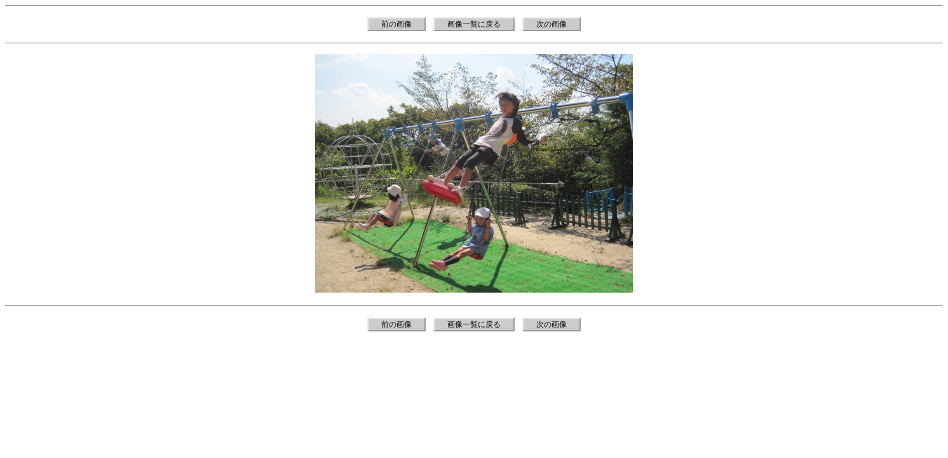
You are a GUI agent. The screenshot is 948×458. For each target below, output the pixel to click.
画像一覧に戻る (474, 24)
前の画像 (396, 24)
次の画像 (551, 24)
